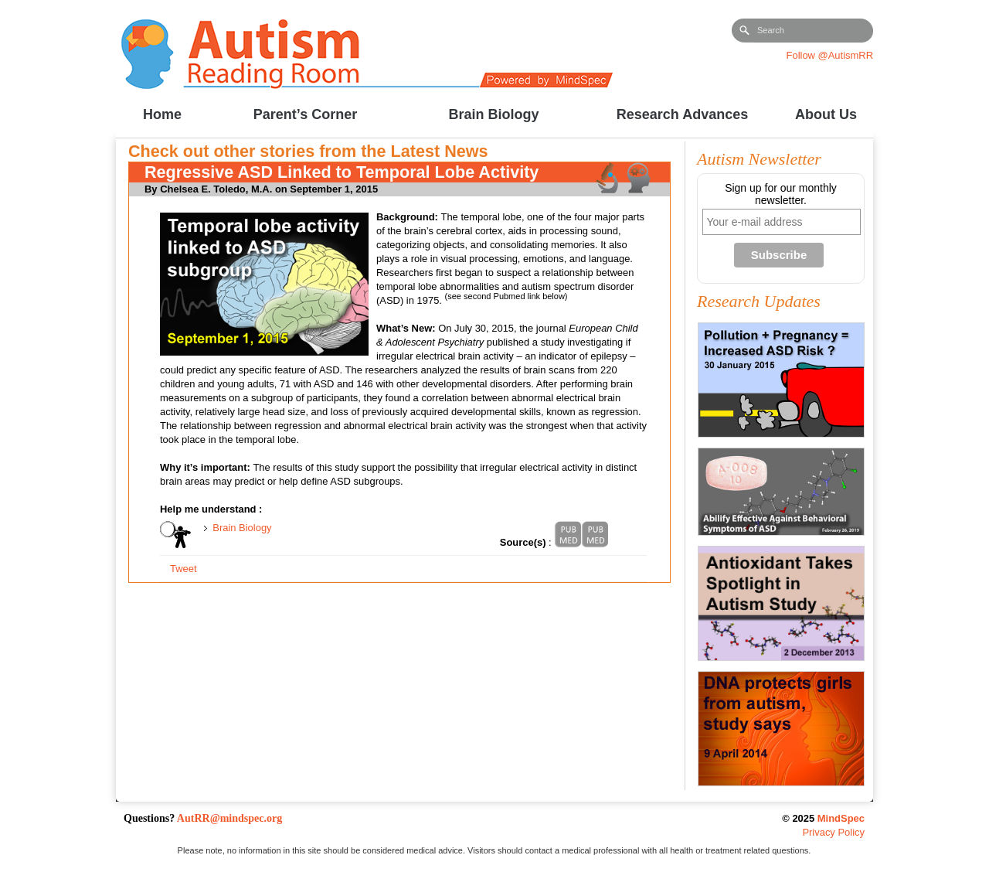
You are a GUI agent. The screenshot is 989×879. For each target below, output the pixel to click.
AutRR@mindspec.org (229, 818)
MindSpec (841, 818)
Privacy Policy (833, 832)
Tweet (183, 568)
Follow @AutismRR (830, 55)
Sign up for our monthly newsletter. (781, 194)
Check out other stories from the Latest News (308, 151)
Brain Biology (241, 527)
